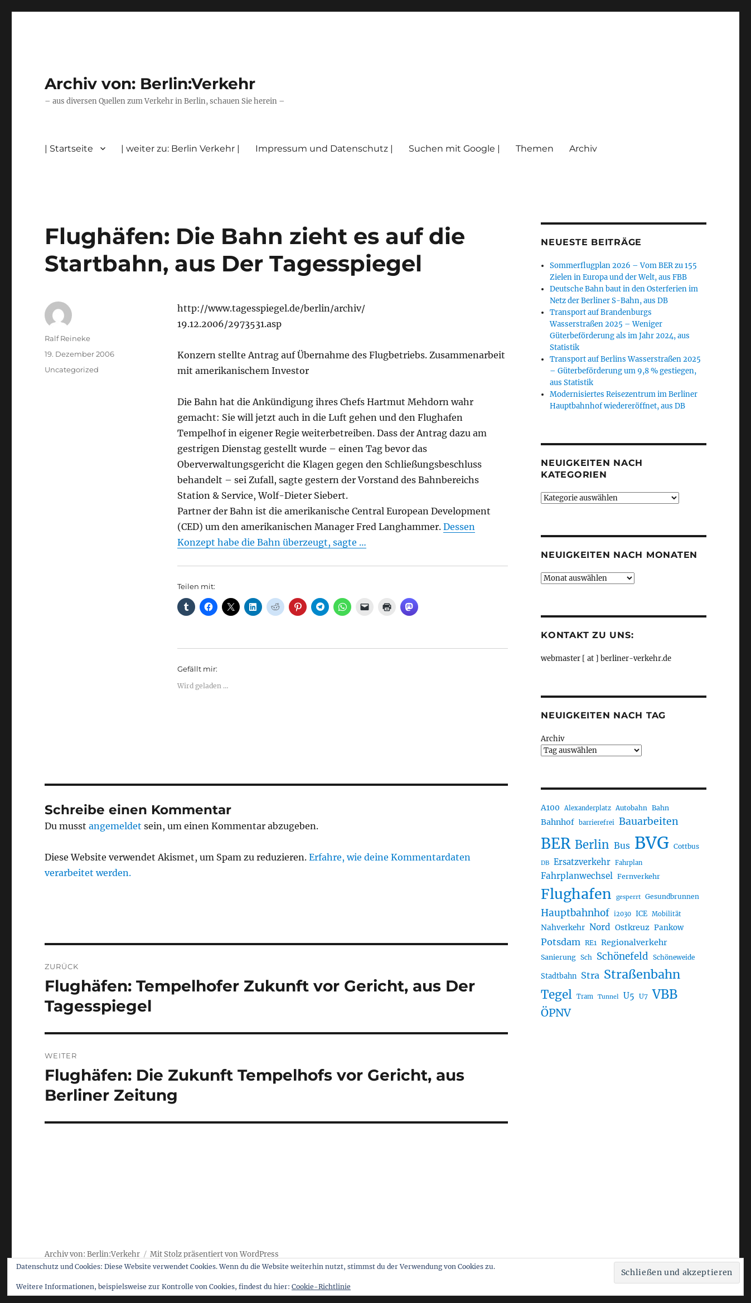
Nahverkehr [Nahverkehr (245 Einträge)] (563, 927)
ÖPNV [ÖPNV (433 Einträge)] (556, 1012)
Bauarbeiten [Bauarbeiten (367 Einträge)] (649, 821)
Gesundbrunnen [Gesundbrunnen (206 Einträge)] (672, 896)
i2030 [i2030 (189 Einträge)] (622, 914)
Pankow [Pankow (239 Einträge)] (669, 927)
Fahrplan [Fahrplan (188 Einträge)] (628, 863)
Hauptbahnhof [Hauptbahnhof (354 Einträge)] (575, 913)
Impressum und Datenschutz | (324, 148)
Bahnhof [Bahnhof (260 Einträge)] (557, 822)
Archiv (583, 148)
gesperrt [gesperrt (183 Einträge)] (628, 897)
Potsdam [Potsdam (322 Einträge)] (560, 941)
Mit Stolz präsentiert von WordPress (214, 1254)
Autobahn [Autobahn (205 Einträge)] (631, 808)
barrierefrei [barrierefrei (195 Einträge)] (596, 822)
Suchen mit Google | (454, 148)
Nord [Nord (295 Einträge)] (600, 927)
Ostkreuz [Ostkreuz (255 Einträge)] (632, 927)
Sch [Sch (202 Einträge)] (586, 957)
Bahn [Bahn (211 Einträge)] (660, 808)
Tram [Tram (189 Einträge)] (584, 996)
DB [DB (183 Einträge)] (545, 863)
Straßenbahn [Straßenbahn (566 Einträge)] (642, 974)
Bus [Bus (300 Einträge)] (622, 845)
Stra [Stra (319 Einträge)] (590, 975)
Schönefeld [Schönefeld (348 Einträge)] (622, 956)
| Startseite (69, 148)
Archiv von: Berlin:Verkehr (150, 83)
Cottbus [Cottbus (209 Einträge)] (686, 846)
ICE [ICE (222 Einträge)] (641, 914)
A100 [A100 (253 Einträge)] (550, 808)
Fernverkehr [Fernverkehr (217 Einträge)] (638, 876)
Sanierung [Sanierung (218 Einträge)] (558, 957)
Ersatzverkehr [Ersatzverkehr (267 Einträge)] (582, 862)
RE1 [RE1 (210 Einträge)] (591, 943)
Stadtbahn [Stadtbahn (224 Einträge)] (558, 976)
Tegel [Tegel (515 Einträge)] (556, 995)
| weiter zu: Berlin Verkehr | (180, 148)
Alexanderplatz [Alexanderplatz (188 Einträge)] (587, 808)
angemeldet (115, 826)
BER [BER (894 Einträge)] (555, 843)
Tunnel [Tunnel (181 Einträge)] (608, 996)
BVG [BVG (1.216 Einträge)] (651, 843)
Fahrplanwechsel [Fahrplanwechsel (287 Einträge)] (577, 876)
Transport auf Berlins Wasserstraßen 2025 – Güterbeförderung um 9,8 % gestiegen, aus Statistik (625, 370)
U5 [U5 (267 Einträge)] (628, 996)
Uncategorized (72, 369)
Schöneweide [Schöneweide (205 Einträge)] (674, 957)
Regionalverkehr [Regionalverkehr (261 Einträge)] (634, 942)
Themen (535, 148)
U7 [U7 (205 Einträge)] (643, 996)
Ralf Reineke (67, 338)
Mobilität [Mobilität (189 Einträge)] (666, 914)
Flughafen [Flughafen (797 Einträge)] (576, 894)
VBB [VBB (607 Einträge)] (664, 994)
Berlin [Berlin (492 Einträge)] (592, 845)
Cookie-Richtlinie (321, 1286)
